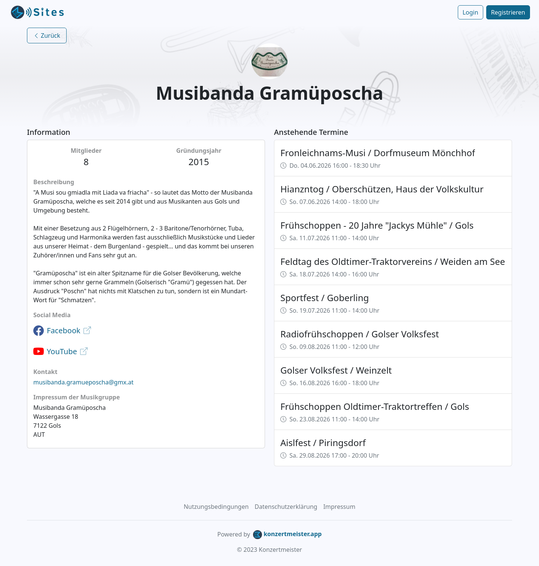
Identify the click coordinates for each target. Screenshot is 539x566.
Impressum (339, 506)
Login (470, 12)
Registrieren (508, 12)
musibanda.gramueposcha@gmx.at (83, 382)
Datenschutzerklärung (286, 506)
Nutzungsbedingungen (216, 506)
